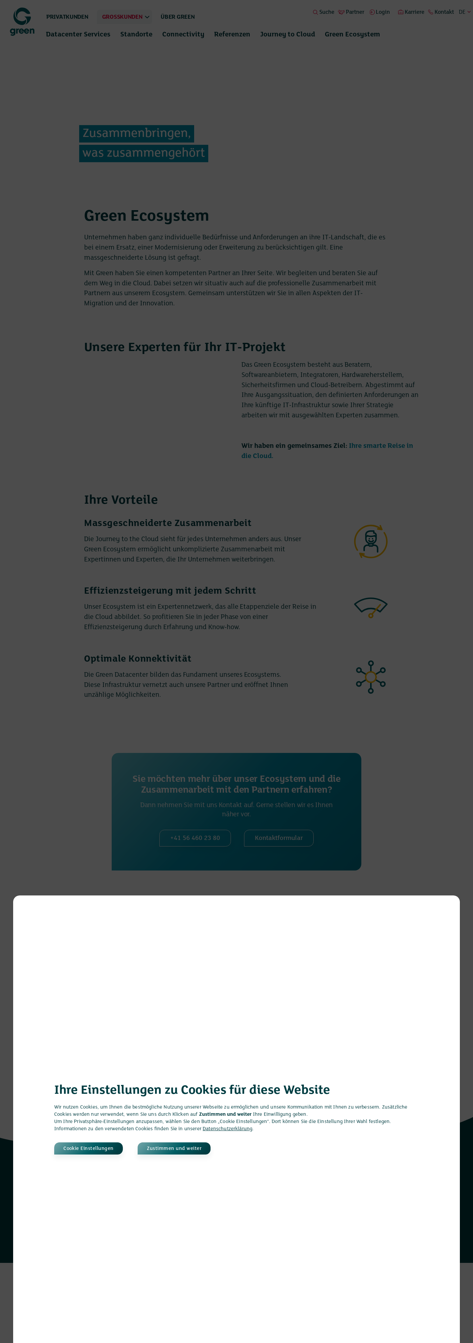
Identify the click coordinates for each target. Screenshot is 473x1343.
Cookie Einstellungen (90, 1148)
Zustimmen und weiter (181, 1148)
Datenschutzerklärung (227, 1128)
